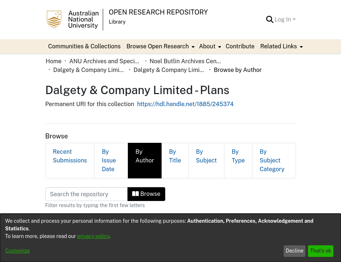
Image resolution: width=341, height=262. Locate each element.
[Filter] (86, 194)
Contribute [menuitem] (240, 46)
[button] (269, 19)
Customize (17, 251)
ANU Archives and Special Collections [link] (105, 61)
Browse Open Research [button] (157, 46)
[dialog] (170, 238)
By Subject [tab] (206, 156)
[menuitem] (159, 46)
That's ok (321, 251)
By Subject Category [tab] (272, 160)
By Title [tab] (175, 156)
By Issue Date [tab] (109, 160)
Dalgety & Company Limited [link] (89, 69)
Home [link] (54, 61)
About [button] (207, 46)
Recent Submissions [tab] (70, 156)
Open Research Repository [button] (158, 12)
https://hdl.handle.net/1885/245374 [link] (185, 104)
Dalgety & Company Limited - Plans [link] (170, 69)
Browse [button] (146, 193)
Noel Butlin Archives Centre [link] (186, 61)
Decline (295, 251)
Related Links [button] (278, 46)
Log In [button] (283, 19)
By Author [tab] (144, 156)
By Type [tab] (238, 156)
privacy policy (93, 236)
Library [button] (117, 22)
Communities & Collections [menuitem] (84, 46)
